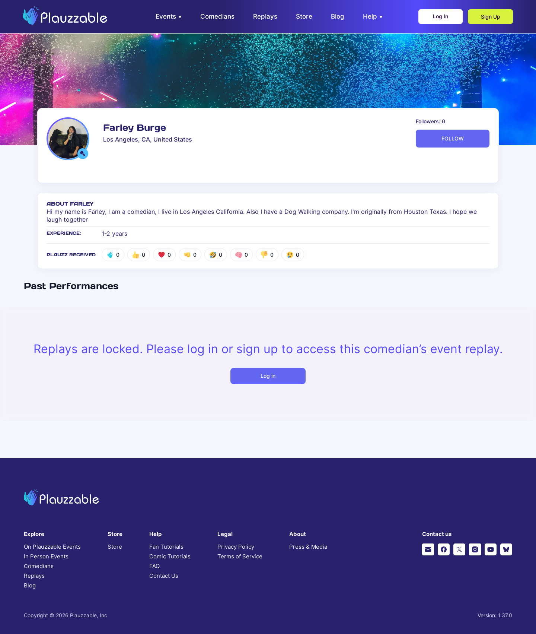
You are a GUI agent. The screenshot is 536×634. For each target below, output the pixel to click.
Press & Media (308, 546)
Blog (30, 585)
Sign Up (490, 17)
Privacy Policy (235, 546)
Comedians (39, 566)
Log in (268, 376)
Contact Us (163, 576)
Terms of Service (239, 556)
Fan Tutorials (166, 546)
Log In (439, 17)
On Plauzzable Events (52, 546)
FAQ (154, 566)
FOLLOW (452, 138)
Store (115, 546)
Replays (34, 576)
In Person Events (46, 556)
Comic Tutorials (170, 556)
